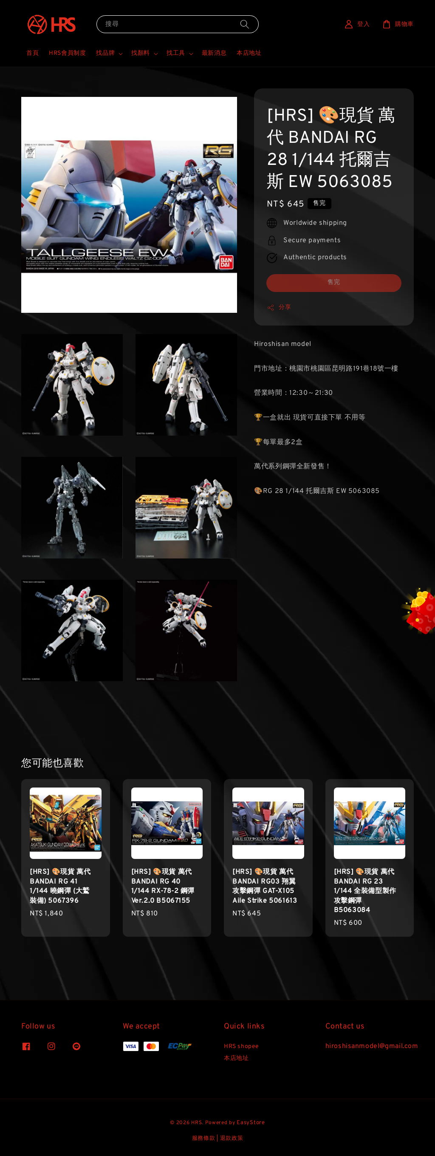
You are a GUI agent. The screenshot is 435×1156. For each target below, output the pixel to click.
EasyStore (251, 1122)
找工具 (176, 53)
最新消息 (214, 53)
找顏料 (140, 53)
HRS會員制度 (67, 53)
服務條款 (203, 1138)
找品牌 (105, 53)
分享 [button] (279, 308)
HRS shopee (241, 1046)
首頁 (32, 53)
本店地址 (249, 53)
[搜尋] (244, 24)
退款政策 (231, 1138)
